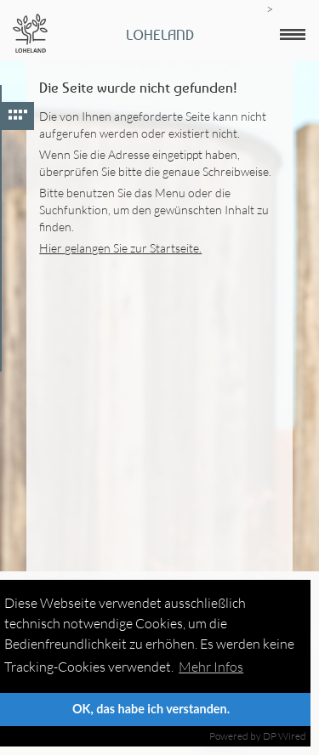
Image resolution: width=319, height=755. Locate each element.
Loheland (160, 34)
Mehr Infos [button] (211, 666)
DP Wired (284, 735)
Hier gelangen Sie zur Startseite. (120, 248)
